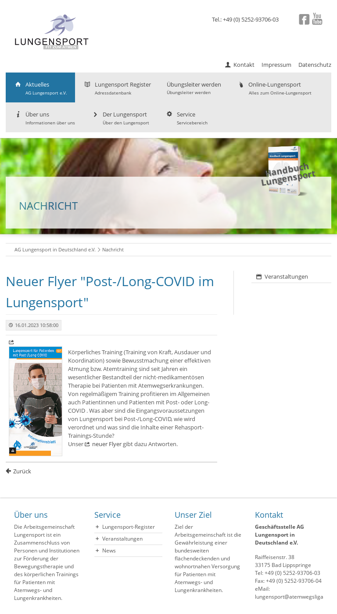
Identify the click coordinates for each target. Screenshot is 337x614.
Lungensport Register (117, 88)
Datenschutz (314, 65)
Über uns (44, 118)
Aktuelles (40, 88)
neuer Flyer (107, 444)
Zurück (22, 471)
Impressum (276, 65)
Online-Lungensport (274, 88)
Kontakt (244, 65)
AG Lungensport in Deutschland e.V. (55, 249)
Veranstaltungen (286, 276)
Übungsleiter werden (194, 87)
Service (186, 118)
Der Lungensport (120, 118)
